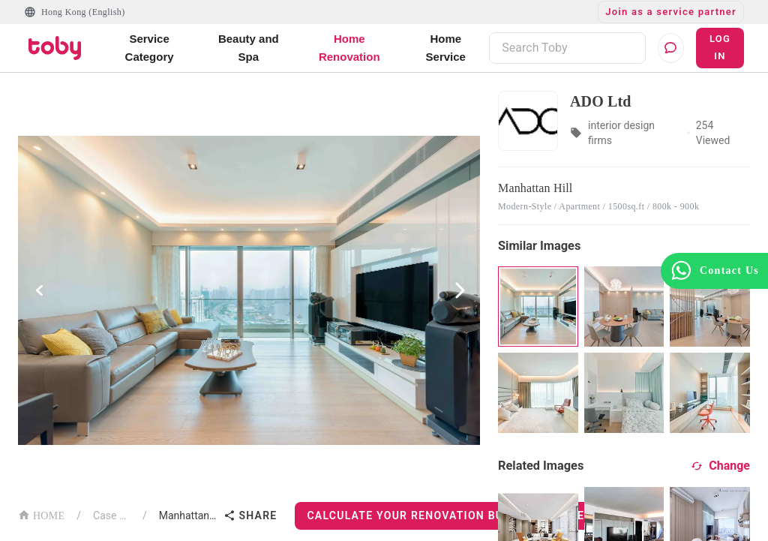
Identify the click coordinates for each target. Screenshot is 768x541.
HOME (41, 514)
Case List (111, 515)
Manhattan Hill (188, 515)
